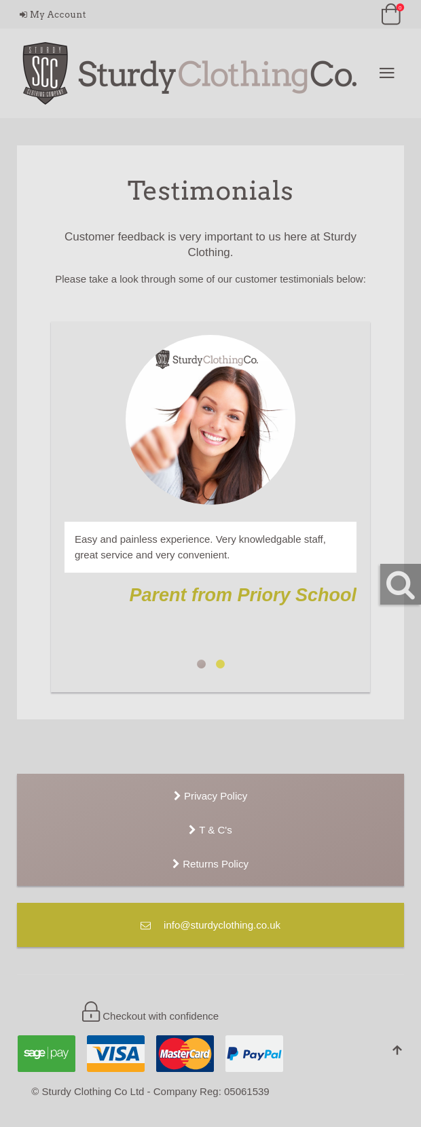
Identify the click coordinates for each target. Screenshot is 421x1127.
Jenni (220, 664)
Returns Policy (210, 864)
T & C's (210, 830)
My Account (53, 15)
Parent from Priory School (201, 664)
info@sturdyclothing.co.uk (210, 925)
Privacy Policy (211, 796)
